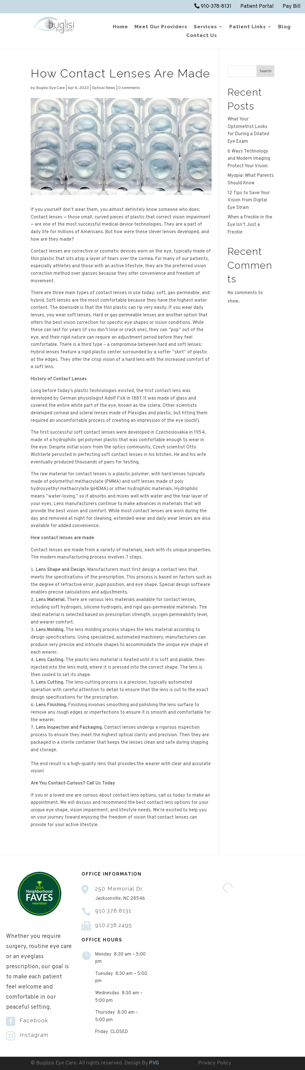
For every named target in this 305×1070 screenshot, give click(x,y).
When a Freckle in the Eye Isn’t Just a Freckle (250, 224)
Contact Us (201, 35)
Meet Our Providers (160, 27)
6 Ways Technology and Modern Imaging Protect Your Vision (249, 159)
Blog (284, 27)
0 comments (129, 88)
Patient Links (247, 27)
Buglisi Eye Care (50, 88)
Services (205, 27)
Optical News (103, 88)
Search (265, 71)
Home (120, 27)
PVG (154, 1063)
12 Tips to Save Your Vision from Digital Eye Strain (249, 200)
